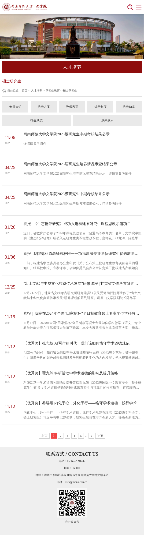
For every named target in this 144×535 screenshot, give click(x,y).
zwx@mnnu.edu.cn (76, 482)
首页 (24, 90)
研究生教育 (53, 90)
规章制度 (100, 107)
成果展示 (107, 120)
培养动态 (129, 107)
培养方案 (44, 107)
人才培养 (36, 90)
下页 (100, 435)
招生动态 (36, 120)
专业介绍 (15, 107)
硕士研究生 (70, 90)
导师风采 (72, 107)
